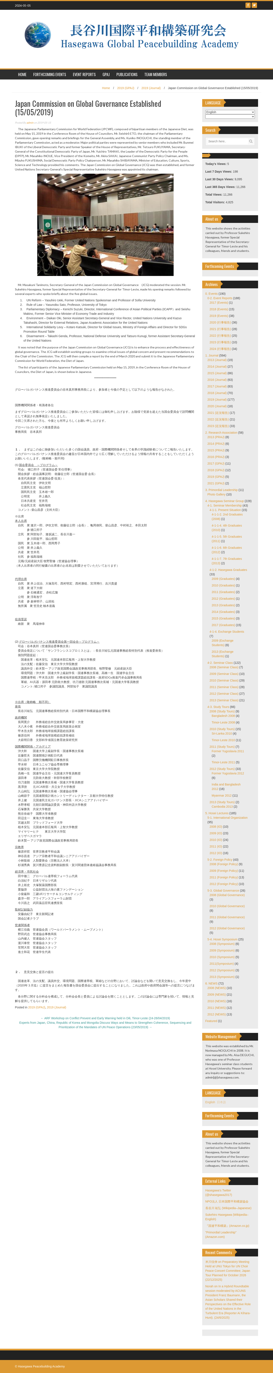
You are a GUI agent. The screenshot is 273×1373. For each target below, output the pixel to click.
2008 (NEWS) (217, 988)
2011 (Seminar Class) (224, 687)
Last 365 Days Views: (220, 187)
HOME (22, 74)
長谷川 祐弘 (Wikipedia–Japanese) (228, 1208)
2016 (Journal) (217, 379)
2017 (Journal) (217, 386)
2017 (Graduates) (223, 625)
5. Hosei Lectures (217, 813)
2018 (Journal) (217, 393)
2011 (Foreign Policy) (224, 877)
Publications (127, 74)
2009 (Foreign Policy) (224, 870)
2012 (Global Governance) (227, 928)
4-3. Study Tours (218, 707)
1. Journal (211, 355)
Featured (211, 1021)
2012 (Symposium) (222, 970)
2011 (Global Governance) (227, 917)
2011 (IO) (216, 846)
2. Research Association (221, 432)
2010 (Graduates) (223, 585)
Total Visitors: (215, 202)
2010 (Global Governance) (227, 906)
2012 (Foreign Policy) (224, 884)
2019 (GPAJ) (125, 88)
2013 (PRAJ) (216, 437)
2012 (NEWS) (217, 1014)
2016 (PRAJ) (216, 457)
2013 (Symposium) (222, 977)
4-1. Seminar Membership (225, 505)
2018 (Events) (219, 309)
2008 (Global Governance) (227, 895)
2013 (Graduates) (223, 605)
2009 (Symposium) (222, 950)
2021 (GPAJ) (216, 483)
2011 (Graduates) (223, 592)
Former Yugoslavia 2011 (228, 751)
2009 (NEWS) (217, 994)
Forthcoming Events (49, 74)
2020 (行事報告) (220, 322)
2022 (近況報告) (218, 419)
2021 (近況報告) (218, 412)
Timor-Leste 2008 (223, 722)
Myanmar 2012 (222, 795)
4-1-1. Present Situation (225, 510)
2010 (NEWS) (217, 1001)
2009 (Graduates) (223, 578)
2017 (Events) (219, 302)
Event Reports (84, 74)
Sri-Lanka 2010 (222, 733)
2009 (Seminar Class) (224, 674)
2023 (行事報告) (220, 342)
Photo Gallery (217, 494)
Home (106, 88)
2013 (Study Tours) (222, 802)
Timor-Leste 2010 (223, 740)
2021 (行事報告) (220, 329)
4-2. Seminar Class (220, 662)
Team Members (155, 74)
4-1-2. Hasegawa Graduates (228, 570)
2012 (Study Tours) (222, 769)
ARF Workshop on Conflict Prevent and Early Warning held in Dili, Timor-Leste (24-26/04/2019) (105, 1018)
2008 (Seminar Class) (224, 667)
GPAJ (106, 74)
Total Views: (214, 194)
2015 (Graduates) (223, 618)
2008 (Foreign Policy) (224, 864)
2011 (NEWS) (217, 1007)
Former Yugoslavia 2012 (228, 773)
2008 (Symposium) (222, 944)
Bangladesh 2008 (223, 716)
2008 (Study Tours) (222, 711)
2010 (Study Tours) (222, 729)
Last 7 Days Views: (219, 171)
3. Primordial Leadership (221, 490)
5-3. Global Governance (223, 890)
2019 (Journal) (151, 88)
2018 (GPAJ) (216, 470)
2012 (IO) (216, 853)
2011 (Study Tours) (222, 746)
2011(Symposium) (222, 963)
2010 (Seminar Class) (224, 680)
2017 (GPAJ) (216, 463)
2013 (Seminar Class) (224, 700)
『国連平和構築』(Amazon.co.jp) (227, 1225)
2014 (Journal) (217, 366)
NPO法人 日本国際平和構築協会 (226, 1201)
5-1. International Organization (228, 817)
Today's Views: (216, 164)
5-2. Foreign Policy (220, 859)
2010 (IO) (216, 840)
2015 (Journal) (217, 373)
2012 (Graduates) (223, 598)
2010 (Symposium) (222, 957)
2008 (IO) (216, 826)
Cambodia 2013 (222, 806)
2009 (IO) (216, 833)
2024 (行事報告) (220, 349)
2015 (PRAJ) (216, 450)
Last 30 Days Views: (220, 179)
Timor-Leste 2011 (223, 762)
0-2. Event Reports (220, 298)
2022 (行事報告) (220, 335)
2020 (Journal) (217, 406)
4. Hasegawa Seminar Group (224, 501)
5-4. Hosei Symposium (223, 939)
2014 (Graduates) (223, 612)
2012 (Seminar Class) (224, 693)
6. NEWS (211, 983)
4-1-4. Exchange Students (227, 631)
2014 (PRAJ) (216, 443)
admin (29, 122)
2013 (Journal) (217, 360)
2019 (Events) (219, 316)
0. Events (211, 293)
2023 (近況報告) (218, 426)
